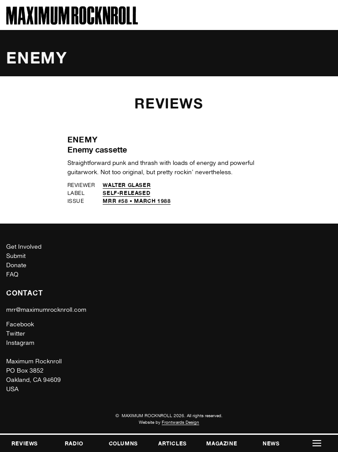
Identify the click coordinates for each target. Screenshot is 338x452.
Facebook (20, 324)
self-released (126, 193)
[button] (317, 443)
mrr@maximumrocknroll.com (46, 309)
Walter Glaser (127, 185)
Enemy (82, 139)
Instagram (20, 342)
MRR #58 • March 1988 (137, 201)
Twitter (15, 333)
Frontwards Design (180, 422)
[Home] (72, 22)
